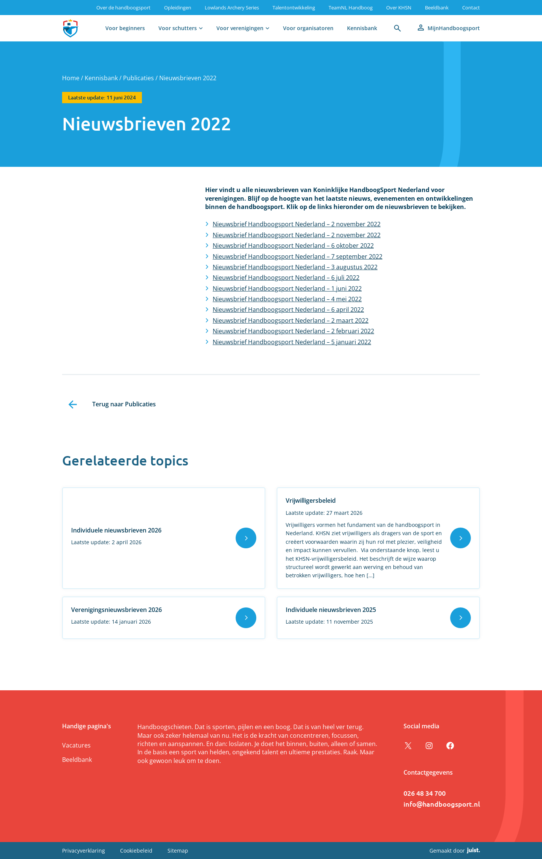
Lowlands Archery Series (232, 7)
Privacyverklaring (83, 850)
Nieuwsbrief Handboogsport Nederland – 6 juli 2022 (286, 277)
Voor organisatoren (308, 28)
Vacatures (76, 745)
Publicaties (138, 78)
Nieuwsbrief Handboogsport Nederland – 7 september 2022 (297, 256)
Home (70, 78)
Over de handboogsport (123, 7)
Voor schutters (177, 28)
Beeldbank (437, 7)
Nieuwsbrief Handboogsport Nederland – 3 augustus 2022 (295, 267)
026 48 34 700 (424, 793)
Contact (471, 7)
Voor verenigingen (239, 28)
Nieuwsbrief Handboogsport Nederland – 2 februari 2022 (293, 331)
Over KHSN (398, 7)
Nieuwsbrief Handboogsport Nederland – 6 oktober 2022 (293, 245)
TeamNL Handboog (351, 7)
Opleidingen (177, 7)
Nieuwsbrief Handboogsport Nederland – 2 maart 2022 (290, 320)
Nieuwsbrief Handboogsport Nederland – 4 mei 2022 (287, 299)
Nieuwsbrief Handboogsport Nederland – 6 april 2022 (288, 309)
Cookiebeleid (136, 850)
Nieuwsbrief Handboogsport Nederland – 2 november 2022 (297, 224)
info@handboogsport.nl (441, 803)
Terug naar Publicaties (124, 404)
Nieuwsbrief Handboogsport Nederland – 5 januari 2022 (292, 342)
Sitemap (177, 850)
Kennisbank (362, 28)
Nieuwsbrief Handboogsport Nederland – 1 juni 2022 (287, 288)
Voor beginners (125, 28)
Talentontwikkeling (294, 7)
